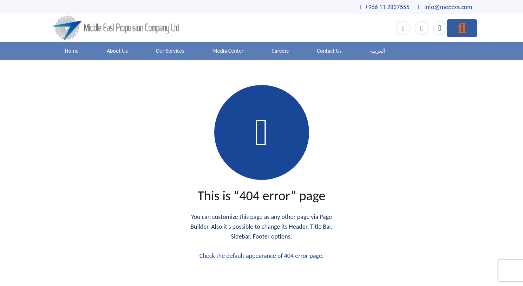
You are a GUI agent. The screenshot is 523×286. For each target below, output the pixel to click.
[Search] (462, 28)
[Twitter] (403, 28)
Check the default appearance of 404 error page (261, 256)
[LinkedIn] (421, 28)
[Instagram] (440, 28)
